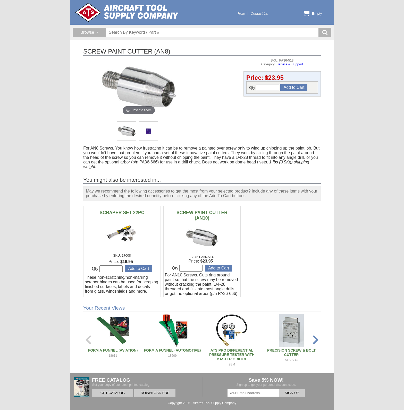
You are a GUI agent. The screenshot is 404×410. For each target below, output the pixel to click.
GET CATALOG (112, 393)
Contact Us (259, 13)
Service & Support (289, 64)
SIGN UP (292, 393)
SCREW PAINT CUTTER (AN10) (202, 215)
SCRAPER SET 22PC (121, 212)
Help (241, 13)
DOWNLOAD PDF (155, 393)
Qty (264, 87)
